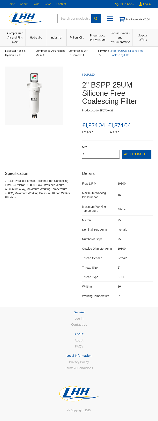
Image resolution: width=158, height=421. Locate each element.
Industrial (56, 37)
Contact (61, 4)
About (24, 4)
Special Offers (142, 37)
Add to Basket (136, 154)
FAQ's (79, 346)
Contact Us (79, 324)
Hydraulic (36, 37)
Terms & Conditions (79, 368)
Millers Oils (77, 37)
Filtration (103, 51)
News (47, 4)
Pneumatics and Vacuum (97, 37)
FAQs (36, 4)
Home (11, 4)
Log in (79, 318)
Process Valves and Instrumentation (120, 38)
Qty (84, 146)
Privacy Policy (79, 362)
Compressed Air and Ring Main (15, 38)
